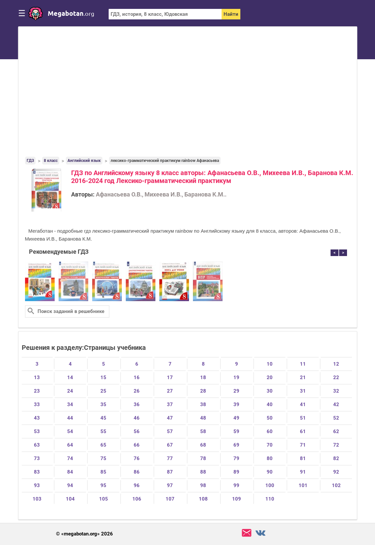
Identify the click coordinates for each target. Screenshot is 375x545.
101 (303, 485)
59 (236, 431)
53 (37, 431)
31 (303, 391)
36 (137, 404)
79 (236, 458)
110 (269, 499)
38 (203, 404)
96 (137, 485)
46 (137, 418)
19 (236, 377)
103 (37, 499)
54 (70, 431)
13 (37, 377)
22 (336, 377)
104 (70, 499)
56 (137, 431)
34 (70, 404)
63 (37, 445)
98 (203, 485)
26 (137, 391)
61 (303, 431)
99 (236, 485)
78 (203, 458)
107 (170, 499)
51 (303, 418)
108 (203, 499)
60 (270, 431)
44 (70, 418)
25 (103, 391)
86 (137, 472)
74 (70, 458)
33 (37, 404)
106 (136, 499)
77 (170, 458)
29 (236, 391)
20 (270, 377)
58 (203, 431)
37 (170, 404)
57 (170, 431)
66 (137, 445)
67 (170, 445)
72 (336, 445)
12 (336, 364)
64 (70, 445)
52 (336, 418)
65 (103, 445)
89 (236, 472)
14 (70, 377)
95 (103, 485)
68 (203, 445)
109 (236, 499)
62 (336, 431)
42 (336, 404)
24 (70, 391)
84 (70, 472)
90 (270, 472)
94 (70, 485)
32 (336, 391)
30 (270, 391)
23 (37, 391)
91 (303, 472)
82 (336, 458)
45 (103, 418)
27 (170, 391)
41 (303, 404)
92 (336, 472)
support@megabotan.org (247, 533)
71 (303, 445)
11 (303, 364)
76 (137, 458)
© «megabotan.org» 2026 (84, 534)
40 (270, 404)
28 (203, 391)
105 (103, 499)
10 (270, 364)
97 (170, 485)
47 (170, 418)
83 (37, 472)
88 (203, 472)
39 (236, 404)
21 (303, 377)
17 (170, 377)
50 (270, 418)
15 (103, 377)
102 (336, 485)
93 (37, 485)
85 (103, 472)
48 (203, 418)
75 (103, 458)
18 (203, 377)
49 (236, 418)
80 (270, 458)
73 (37, 458)
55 (103, 431)
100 (269, 485)
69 (236, 445)
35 (103, 404)
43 (37, 418)
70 (270, 445)
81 (303, 458)
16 (137, 377)
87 (170, 472)
